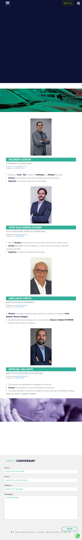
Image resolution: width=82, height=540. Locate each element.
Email (7, 477)
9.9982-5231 (18, 168)
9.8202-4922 (18, 378)
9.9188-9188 (18, 236)
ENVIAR (69, 529)
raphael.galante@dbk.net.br (19, 376)
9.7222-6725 (18, 307)
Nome (7, 468)
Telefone (8, 485)
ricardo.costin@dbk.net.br (18, 166)
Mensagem (9, 494)
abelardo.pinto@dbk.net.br (19, 305)
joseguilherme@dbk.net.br (18, 234)
